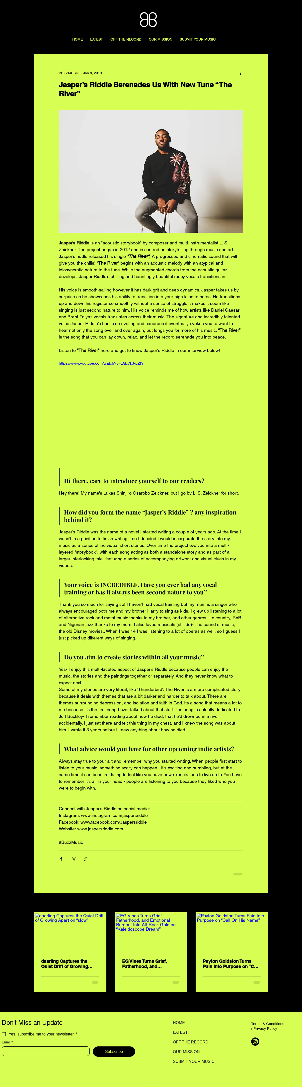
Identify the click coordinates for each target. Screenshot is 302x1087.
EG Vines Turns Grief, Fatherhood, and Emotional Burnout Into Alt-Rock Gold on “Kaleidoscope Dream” (147, 964)
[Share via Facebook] (61, 859)
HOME (179, 1023)
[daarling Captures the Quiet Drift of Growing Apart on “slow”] (70, 933)
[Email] (44, 1051)
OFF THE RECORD (190, 1042)
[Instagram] (255, 1041)
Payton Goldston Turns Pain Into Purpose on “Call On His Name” (231, 964)
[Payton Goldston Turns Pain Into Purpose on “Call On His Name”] (232, 933)
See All (262, 903)
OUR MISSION (186, 1052)
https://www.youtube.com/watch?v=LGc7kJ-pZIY (101, 363)
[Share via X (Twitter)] (73, 859)
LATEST (180, 1032)
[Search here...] (271, 9)
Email (7, 1042)
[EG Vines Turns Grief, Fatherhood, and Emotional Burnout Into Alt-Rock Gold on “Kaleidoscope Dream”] (151, 933)
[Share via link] (85, 859)
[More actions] (240, 73)
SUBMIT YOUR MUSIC (190, 1061)
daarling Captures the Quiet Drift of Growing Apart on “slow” (64, 964)
